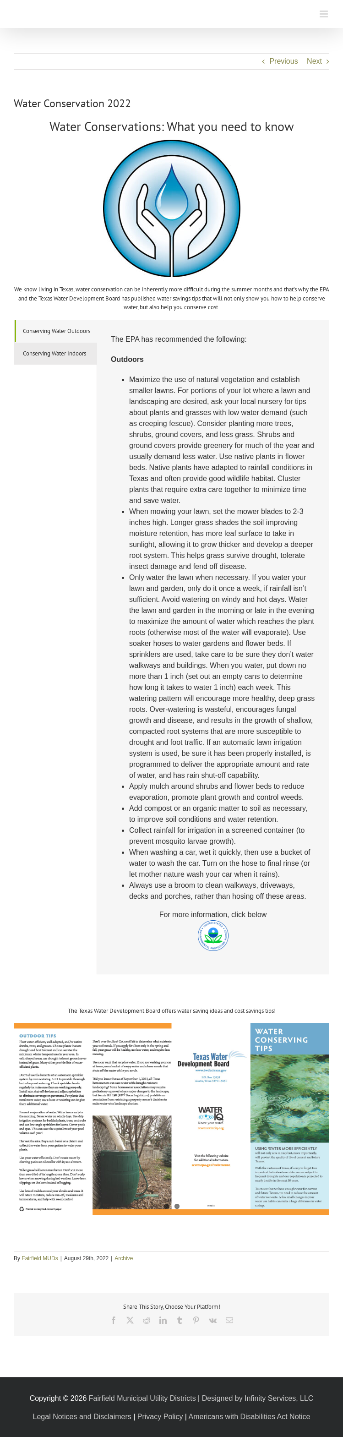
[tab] (56, 331)
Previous (283, 61)
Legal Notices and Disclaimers (82, 1417)
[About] (171, 143)
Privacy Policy (160, 1417)
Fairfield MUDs (40, 1258)
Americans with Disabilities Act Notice (249, 1417)
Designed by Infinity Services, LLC (258, 1398)
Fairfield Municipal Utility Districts (142, 1398)
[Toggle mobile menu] (324, 14)
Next (314, 61)
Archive (123, 1258)
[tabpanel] (213, 647)
